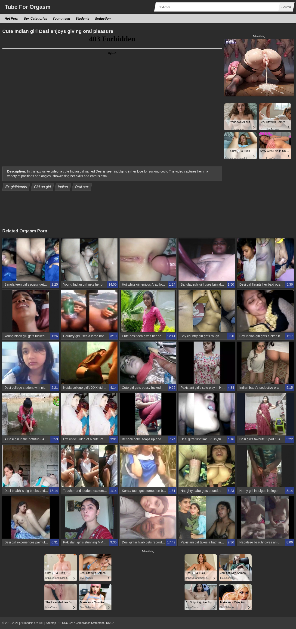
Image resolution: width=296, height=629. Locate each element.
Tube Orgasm (27, 7)
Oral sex (82, 187)
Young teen (61, 18)
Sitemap (51, 623)
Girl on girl (42, 187)
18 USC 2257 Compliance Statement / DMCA (86, 623)
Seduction (103, 18)
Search (286, 7)
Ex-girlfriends (16, 187)
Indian (63, 187)
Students (82, 18)
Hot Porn (11, 18)
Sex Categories (36, 18)
